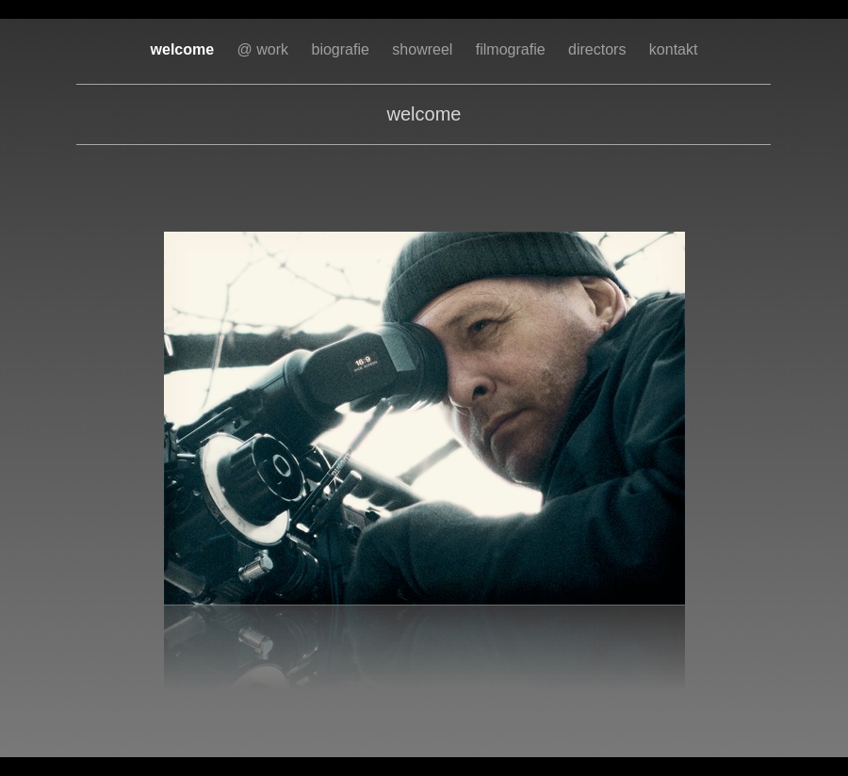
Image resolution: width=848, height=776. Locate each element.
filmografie (512, 49)
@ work (265, 49)
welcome (185, 49)
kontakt (673, 49)
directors (599, 49)
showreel (424, 49)
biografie (343, 49)
